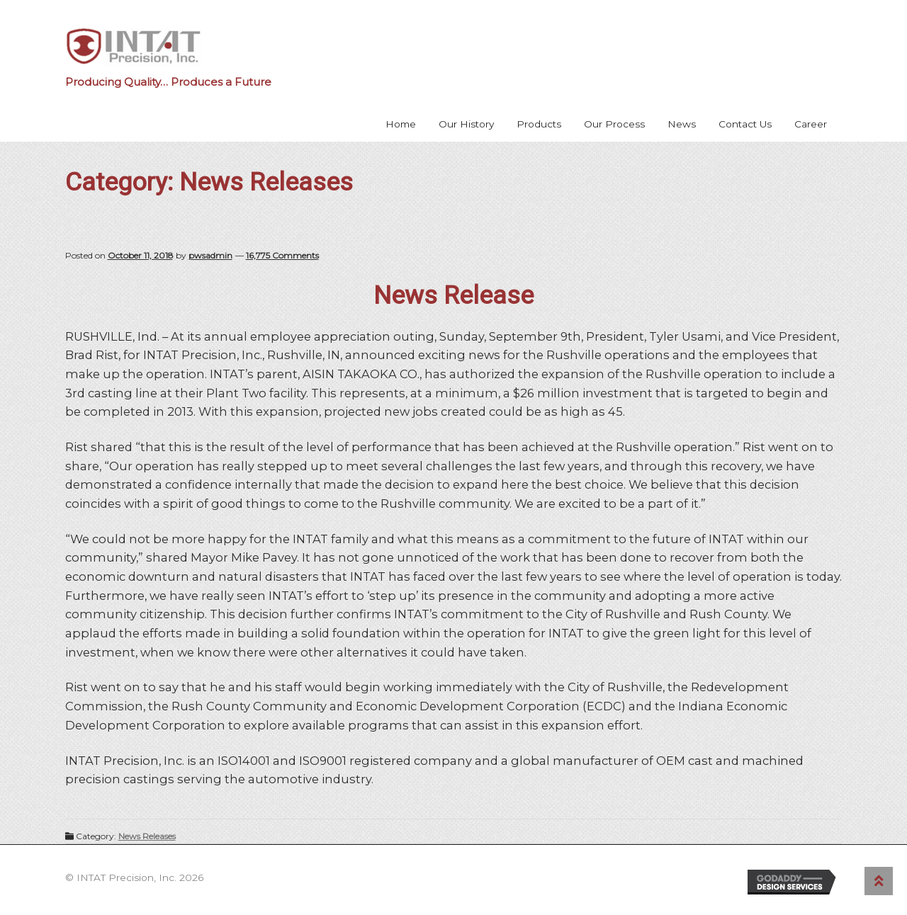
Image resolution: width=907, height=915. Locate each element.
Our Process (614, 124)
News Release (453, 295)
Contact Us (745, 124)
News (681, 124)
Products (539, 124)
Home (400, 124)
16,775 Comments (282, 255)
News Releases (147, 836)
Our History (466, 124)
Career (810, 124)
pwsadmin (210, 255)
